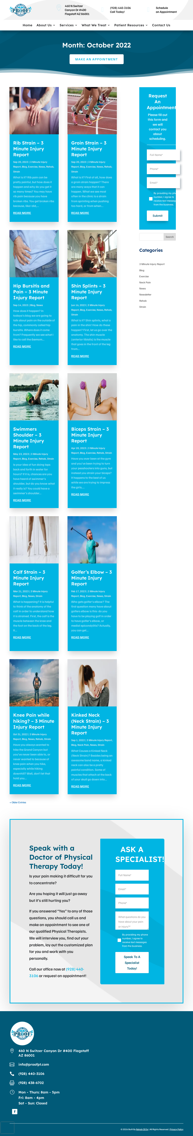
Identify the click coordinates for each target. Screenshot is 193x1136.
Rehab (50, 166)
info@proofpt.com (33, 1064)
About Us (44, 25)
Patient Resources (129, 25)
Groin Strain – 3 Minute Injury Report (88, 148)
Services (67, 25)
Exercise (33, 166)
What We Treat (94, 25)
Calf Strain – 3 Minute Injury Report (29, 578)
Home (27, 25)
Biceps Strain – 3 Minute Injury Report (90, 435)
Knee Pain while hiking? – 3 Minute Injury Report (33, 721)
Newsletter (145, 294)
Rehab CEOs (142, 1129)
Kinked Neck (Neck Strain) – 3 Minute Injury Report (90, 724)
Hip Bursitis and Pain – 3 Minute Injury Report (31, 291)
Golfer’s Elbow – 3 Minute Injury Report (91, 578)
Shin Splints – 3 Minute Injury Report (88, 291)
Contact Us (161, 25)
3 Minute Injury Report (99, 740)
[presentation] (7, 1127)
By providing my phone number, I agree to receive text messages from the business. (166, 198)
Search (170, 236)
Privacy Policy (176, 1129)
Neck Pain (83, 744)
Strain (16, 171)
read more (22, 213)
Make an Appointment (96, 59)
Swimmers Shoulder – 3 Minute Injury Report (28, 438)
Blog (24, 166)
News (42, 166)
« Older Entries (18, 802)
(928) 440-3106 (31, 1074)
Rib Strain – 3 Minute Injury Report (28, 148)
